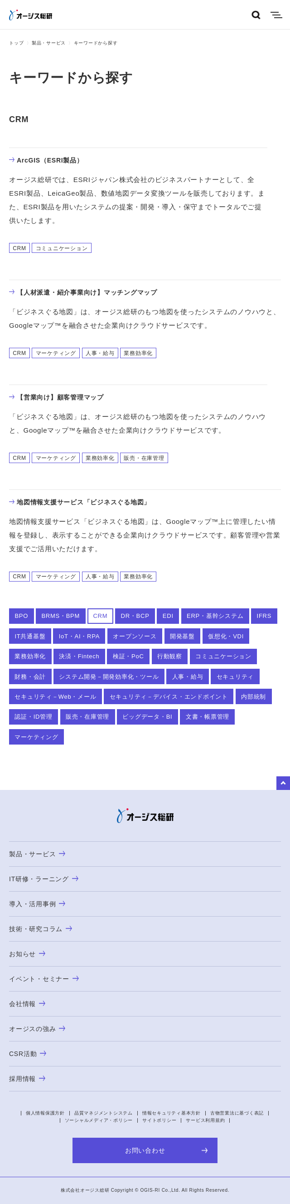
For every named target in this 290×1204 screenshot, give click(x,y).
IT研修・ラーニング (43, 879)
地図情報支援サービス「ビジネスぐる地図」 (79, 502)
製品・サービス (49, 42)
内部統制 (253, 696)
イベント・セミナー (44, 978)
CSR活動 (27, 1053)
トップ (16, 42)
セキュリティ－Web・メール (55, 696)
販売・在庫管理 (87, 716)
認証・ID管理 (33, 716)
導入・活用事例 (37, 904)
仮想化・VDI (226, 636)
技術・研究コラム (40, 929)
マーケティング (36, 737)
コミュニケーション (223, 656)
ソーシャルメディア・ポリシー (99, 1120)
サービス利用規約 (205, 1120)
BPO (21, 615)
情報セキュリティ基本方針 (171, 1112)
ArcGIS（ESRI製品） (46, 160)
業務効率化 (30, 656)
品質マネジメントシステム (103, 1112)
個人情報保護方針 (45, 1112)
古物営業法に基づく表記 (237, 1112)
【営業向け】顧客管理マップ (56, 397)
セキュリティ (235, 676)
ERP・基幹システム (215, 615)
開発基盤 (182, 636)
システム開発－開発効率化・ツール (109, 676)
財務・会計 (30, 676)
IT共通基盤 (29, 636)
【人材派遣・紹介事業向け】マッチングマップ (83, 292)
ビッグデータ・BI (147, 716)
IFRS (264, 615)
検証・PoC (128, 656)
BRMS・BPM (60, 615)
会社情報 (27, 1003)
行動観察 (169, 656)
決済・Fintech (79, 656)
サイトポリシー (159, 1120)
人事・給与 (187, 676)
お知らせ (27, 953)
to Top (283, 783)
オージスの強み (37, 1028)
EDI (168, 615)
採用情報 (27, 1078)
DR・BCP (135, 615)
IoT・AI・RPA (79, 636)
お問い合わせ (166, 1150)
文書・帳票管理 (207, 716)
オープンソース (134, 636)
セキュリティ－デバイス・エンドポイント (169, 696)
